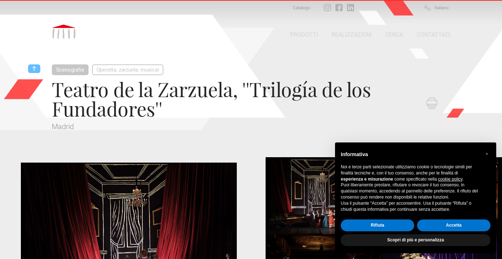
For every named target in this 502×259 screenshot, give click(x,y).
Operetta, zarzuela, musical (127, 70)
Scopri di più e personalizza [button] (415, 239)
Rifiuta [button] (377, 225)
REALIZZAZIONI (351, 34)
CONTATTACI (433, 34)
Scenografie (70, 70)
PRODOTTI (304, 34)
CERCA (394, 34)
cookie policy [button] (450, 179)
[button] (487, 154)
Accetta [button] (453, 225)
